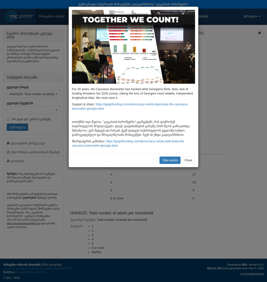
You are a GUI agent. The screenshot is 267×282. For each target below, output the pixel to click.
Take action (170, 160)
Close (188, 160)
